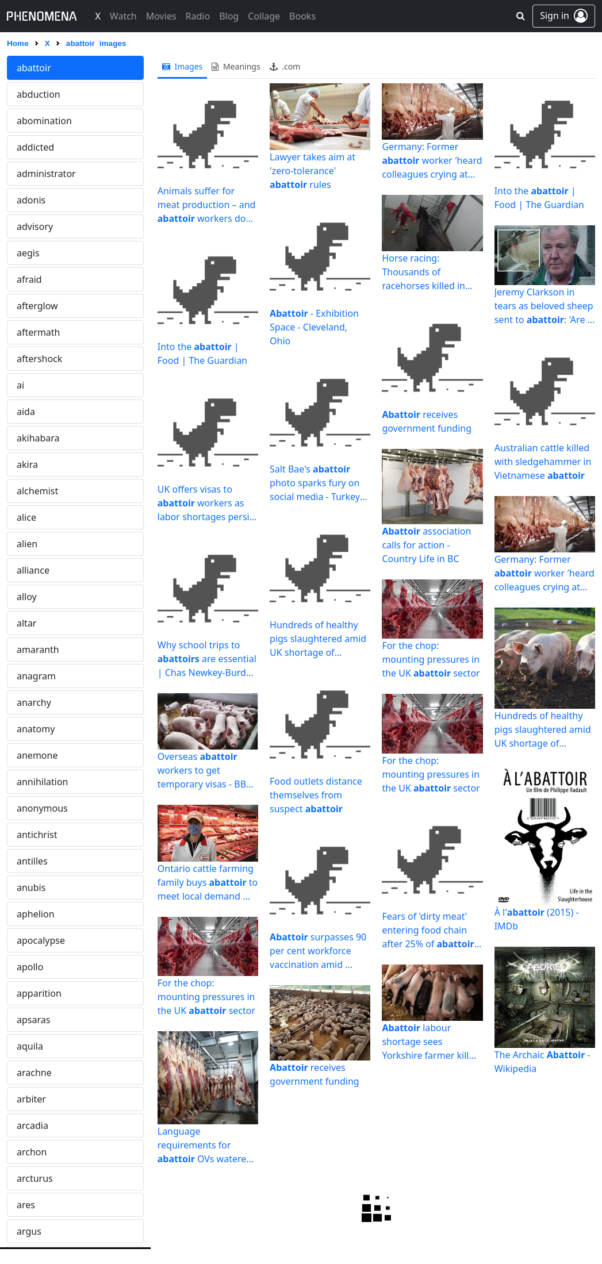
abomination (44, 120)
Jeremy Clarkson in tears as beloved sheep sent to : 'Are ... (544, 306)
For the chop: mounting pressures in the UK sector (206, 997)
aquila (30, 1046)
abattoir (34, 68)
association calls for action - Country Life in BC (426, 545)
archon (32, 1152)
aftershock (39, 358)
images (182, 66)
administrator (46, 173)
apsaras (33, 1019)
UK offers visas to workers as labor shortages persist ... (207, 503)
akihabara (38, 438)
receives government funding (314, 1074)
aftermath (38, 332)
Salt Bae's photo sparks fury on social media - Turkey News (315, 483)
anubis (31, 887)
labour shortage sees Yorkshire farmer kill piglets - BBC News (425, 1041)
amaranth (38, 649)
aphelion (36, 914)
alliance (33, 570)
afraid (29, 279)
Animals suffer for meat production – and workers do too (207, 205)
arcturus (35, 1178)
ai (20, 385)
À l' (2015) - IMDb (536, 919)
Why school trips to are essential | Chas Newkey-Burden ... (207, 659)
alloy (27, 596)
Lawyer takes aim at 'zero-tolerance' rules (312, 171)
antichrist (37, 834)
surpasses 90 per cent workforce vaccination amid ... (318, 951)
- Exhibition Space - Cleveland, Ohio (314, 327)
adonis (31, 200)
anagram (36, 676)
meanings (236, 66)
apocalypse (41, 940)
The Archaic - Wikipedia (542, 1061)
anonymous (42, 808)
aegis (28, 253)
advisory (35, 226)
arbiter (31, 1099)
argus (29, 1231)
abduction (38, 94)
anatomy (36, 729)
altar (26, 623)
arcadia (32, 1125)
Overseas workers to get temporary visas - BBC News (205, 770)
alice (26, 517)
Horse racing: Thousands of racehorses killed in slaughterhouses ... (423, 272)
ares (26, 1204)
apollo (30, 967)
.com (285, 66)
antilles (32, 861)
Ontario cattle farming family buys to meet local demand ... (208, 882)
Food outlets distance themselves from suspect (316, 795)
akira (27, 464)
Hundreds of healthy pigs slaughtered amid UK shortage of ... (318, 638)
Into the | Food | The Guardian (202, 353)
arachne (34, 1072)
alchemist (37, 491)
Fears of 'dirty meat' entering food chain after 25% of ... (431, 930)
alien (27, 543)
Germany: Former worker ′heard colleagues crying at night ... (432, 160)
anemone (37, 755)
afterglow (37, 305)
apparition (39, 993)
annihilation (42, 781)
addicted (35, 147)
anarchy (34, 702)
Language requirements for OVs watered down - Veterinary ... (208, 1144)
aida (26, 411)
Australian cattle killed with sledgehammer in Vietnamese (543, 461)
